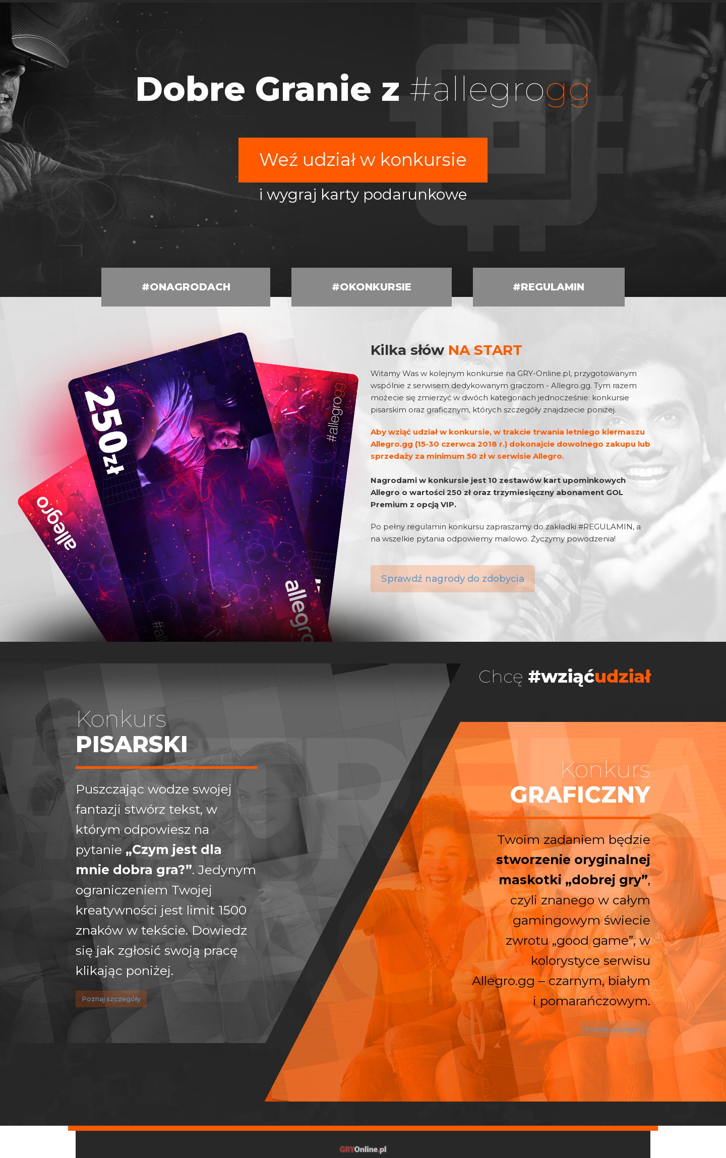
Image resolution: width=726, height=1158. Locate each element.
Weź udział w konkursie (363, 159)
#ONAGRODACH (186, 287)
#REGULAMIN (548, 287)
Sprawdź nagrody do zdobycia (471, 585)
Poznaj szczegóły (120, 1001)
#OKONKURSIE (371, 287)
